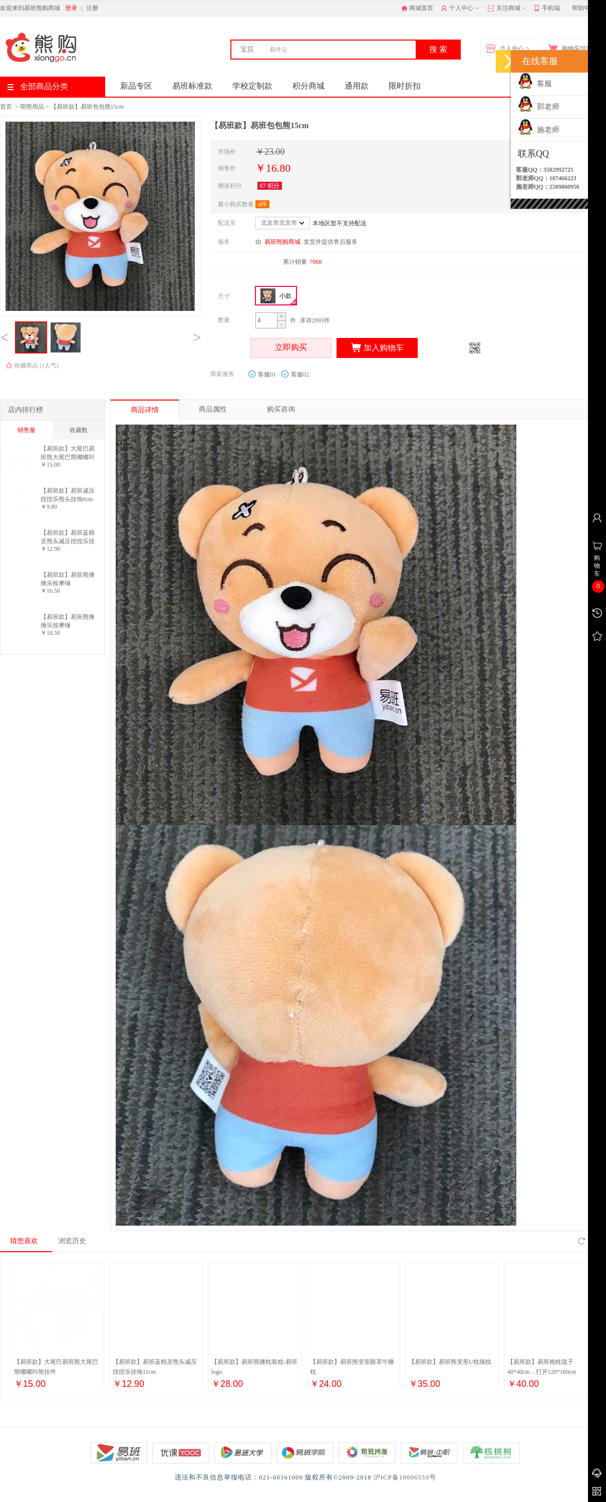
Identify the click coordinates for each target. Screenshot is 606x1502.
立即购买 (291, 348)
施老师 (538, 130)
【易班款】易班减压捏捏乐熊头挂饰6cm (68, 495)
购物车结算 (572, 49)
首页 (6, 106)
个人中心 (461, 9)
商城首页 (417, 8)
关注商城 (507, 9)
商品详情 (145, 410)
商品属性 (213, 409)
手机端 (547, 9)
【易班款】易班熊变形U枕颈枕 (450, 1361)
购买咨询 (281, 409)
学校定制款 (252, 86)
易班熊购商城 (282, 241)
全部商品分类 (38, 86)
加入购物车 (377, 348)
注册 (92, 8)
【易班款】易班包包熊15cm (87, 106)
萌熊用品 (32, 106)
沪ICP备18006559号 (405, 1477)
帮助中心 (584, 8)
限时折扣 (405, 86)
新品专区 (136, 86)
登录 (71, 8)
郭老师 (538, 107)
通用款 (357, 86)
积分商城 (308, 86)
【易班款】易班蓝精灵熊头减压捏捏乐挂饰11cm (68, 537)
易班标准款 (192, 86)
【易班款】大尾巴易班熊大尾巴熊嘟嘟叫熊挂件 (68, 453)
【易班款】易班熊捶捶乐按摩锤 (68, 579)
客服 (535, 84)
